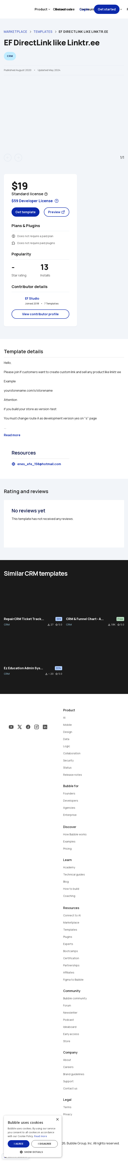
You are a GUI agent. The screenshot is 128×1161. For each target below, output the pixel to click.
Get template (25, 212)
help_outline (46, 194)
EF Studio (32, 298)
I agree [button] (18, 1143)
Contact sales (63, 9)
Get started (107, 9)
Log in (84, 9)
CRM (7, 624)
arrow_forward (18, 158)
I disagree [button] (44, 1143)
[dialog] (33, 1136)
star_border (56, 624)
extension (13, 243)
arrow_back (8, 158)
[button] (33, 1151)
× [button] (57, 1119)
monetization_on (13, 236)
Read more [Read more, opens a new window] (40, 1136)
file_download (48, 624)
